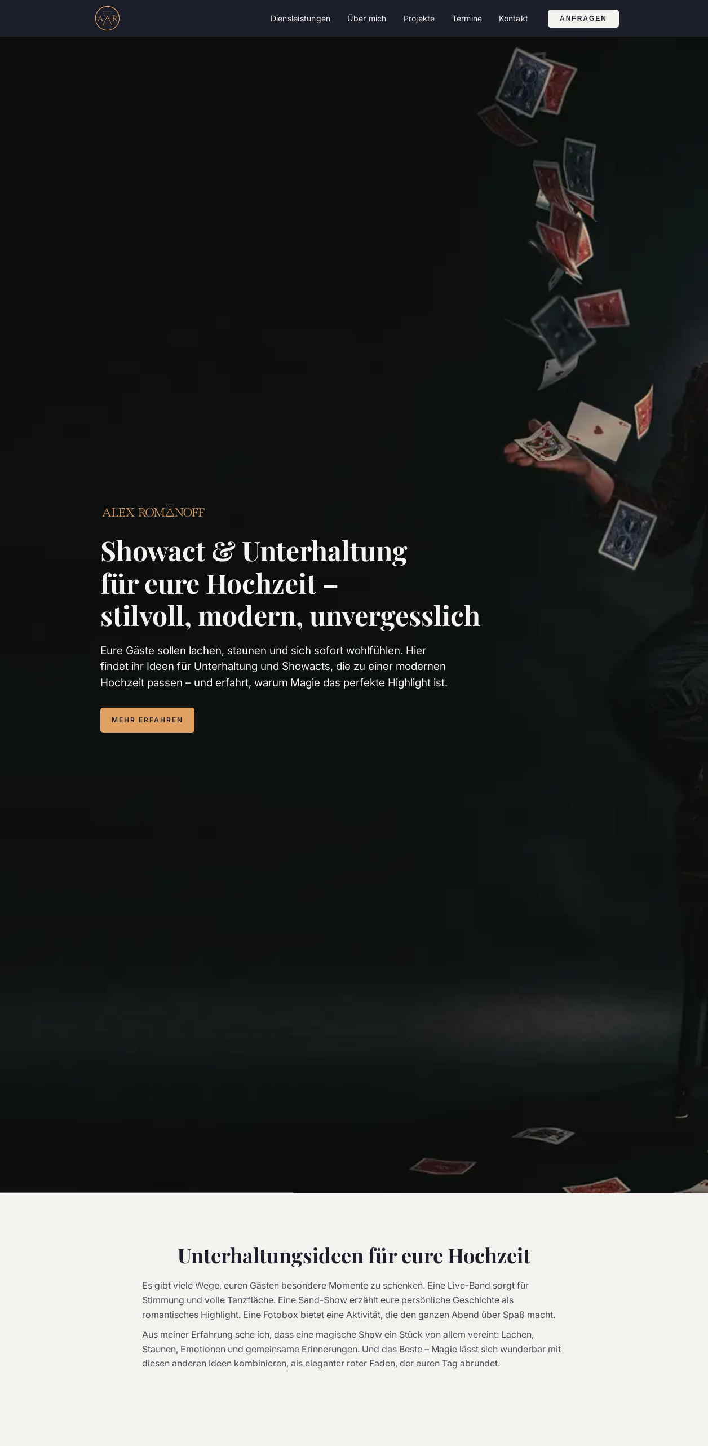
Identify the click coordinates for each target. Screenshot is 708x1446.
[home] (107, 18)
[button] (301, 18)
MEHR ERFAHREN (147, 720)
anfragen (583, 19)
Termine (467, 18)
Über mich (366, 18)
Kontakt (513, 18)
